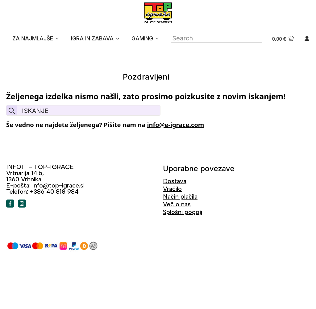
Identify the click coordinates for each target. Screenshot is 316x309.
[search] (11, 110)
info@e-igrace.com (175, 125)
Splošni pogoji (182, 212)
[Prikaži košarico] (283, 38)
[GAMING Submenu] (159, 38)
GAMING (142, 38)
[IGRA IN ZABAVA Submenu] (119, 38)
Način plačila (180, 196)
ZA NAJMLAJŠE (32, 38)
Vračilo (172, 189)
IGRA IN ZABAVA (92, 38)
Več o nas (177, 204)
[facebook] (10, 204)
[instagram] (22, 204)
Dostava (174, 181)
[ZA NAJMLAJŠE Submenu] (59, 38)
